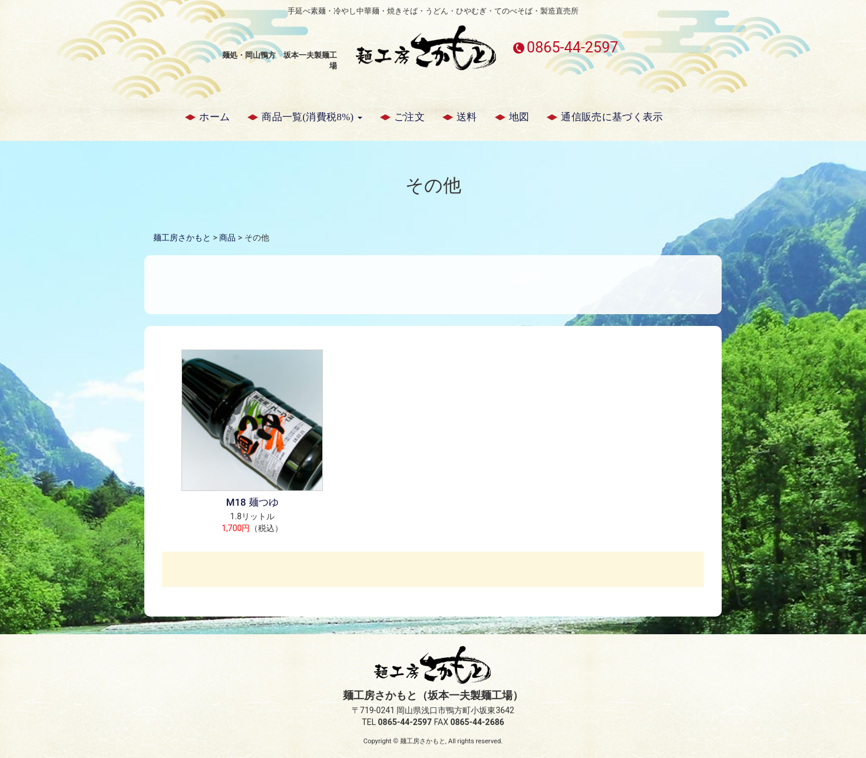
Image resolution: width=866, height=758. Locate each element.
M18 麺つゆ (252, 502)
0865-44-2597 (572, 47)
